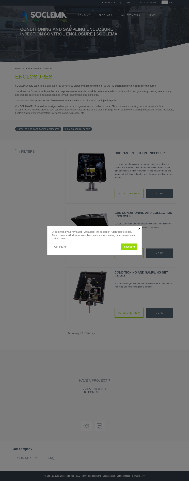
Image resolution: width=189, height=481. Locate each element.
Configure (60, 246)
